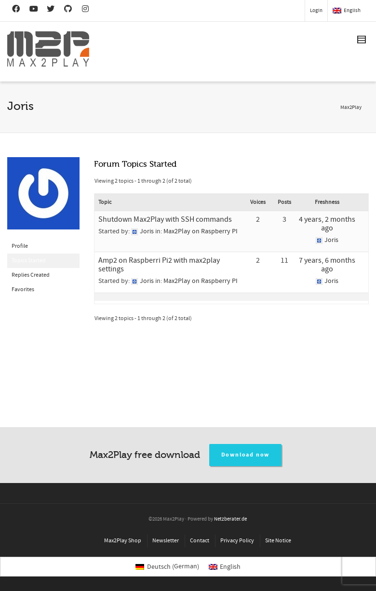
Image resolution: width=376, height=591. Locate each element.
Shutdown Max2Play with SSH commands (165, 219)
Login (316, 10)
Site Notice (278, 540)
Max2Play (351, 107)
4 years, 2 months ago (327, 224)
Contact (199, 540)
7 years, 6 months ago (327, 264)
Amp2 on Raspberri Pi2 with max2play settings (159, 264)
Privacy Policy (237, 540)
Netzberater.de (230, 519)
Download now (245, 455)
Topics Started (29, 260)
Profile (20, 246)
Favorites (23, 289)
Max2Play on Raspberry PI (200, 231)
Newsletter (165, 540)
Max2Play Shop (122, 540)
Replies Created (31, 275)
